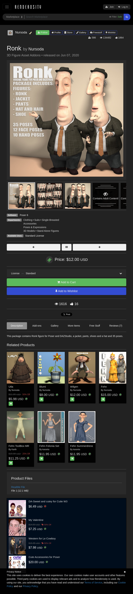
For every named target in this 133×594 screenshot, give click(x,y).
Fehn (104, 386)
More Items (74, 325)
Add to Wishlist (66, 291)
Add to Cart (66, 282)
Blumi (42, 386)
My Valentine (36, 519)
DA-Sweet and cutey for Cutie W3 (48, 501)
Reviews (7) (115, 325)
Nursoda (36, 49)
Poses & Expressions (34, 227)
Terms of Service (93, 582)
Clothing (27, 220)
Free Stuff (94, 325)
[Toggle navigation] (7, 7)
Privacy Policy (30, 586)
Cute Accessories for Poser (44, 557)
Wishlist (110, 32)
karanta (45, 449)
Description (17, 325)
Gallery (81, 32)
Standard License (34, 235)
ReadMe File (18, 487)
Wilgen (74, 386)
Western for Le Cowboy (42, 538)
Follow (42, 32)
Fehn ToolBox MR (19, 445)
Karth (14, 449)
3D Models (29, 230)
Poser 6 (24, 215)
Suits (37, 220)
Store (68, 32)
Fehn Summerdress (81, 445)
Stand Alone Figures (48, 230)
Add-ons (36, 325)
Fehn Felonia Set (49, 445)
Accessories (29, 223)
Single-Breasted (50, 220)
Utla (11, 386)
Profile (56, 32)
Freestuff (96, 32)
